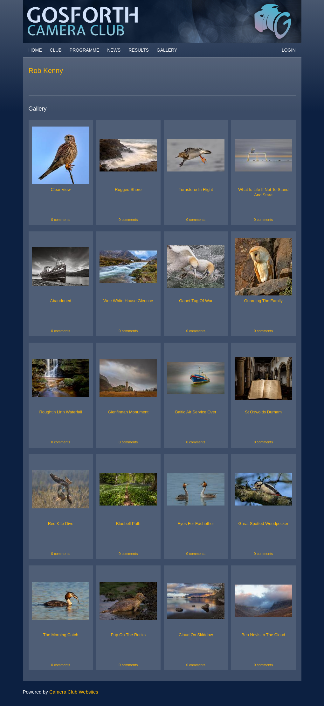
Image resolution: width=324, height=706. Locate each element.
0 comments (60, 220)
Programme (84, 50)
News (114, 50)
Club (56, 50)
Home (35, 50)
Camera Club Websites (73, 692)
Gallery (167, 50)
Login (289, 50)
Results (138, 50)
